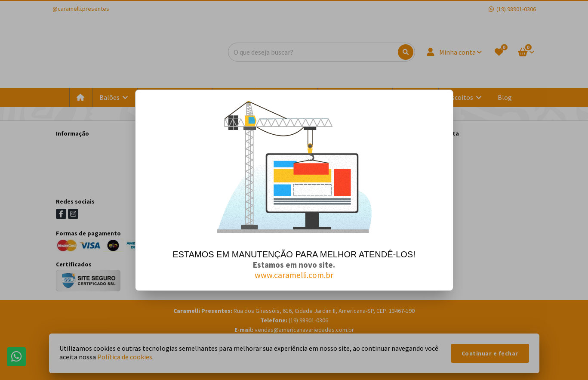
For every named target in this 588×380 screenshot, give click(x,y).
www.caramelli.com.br (294, 275)
